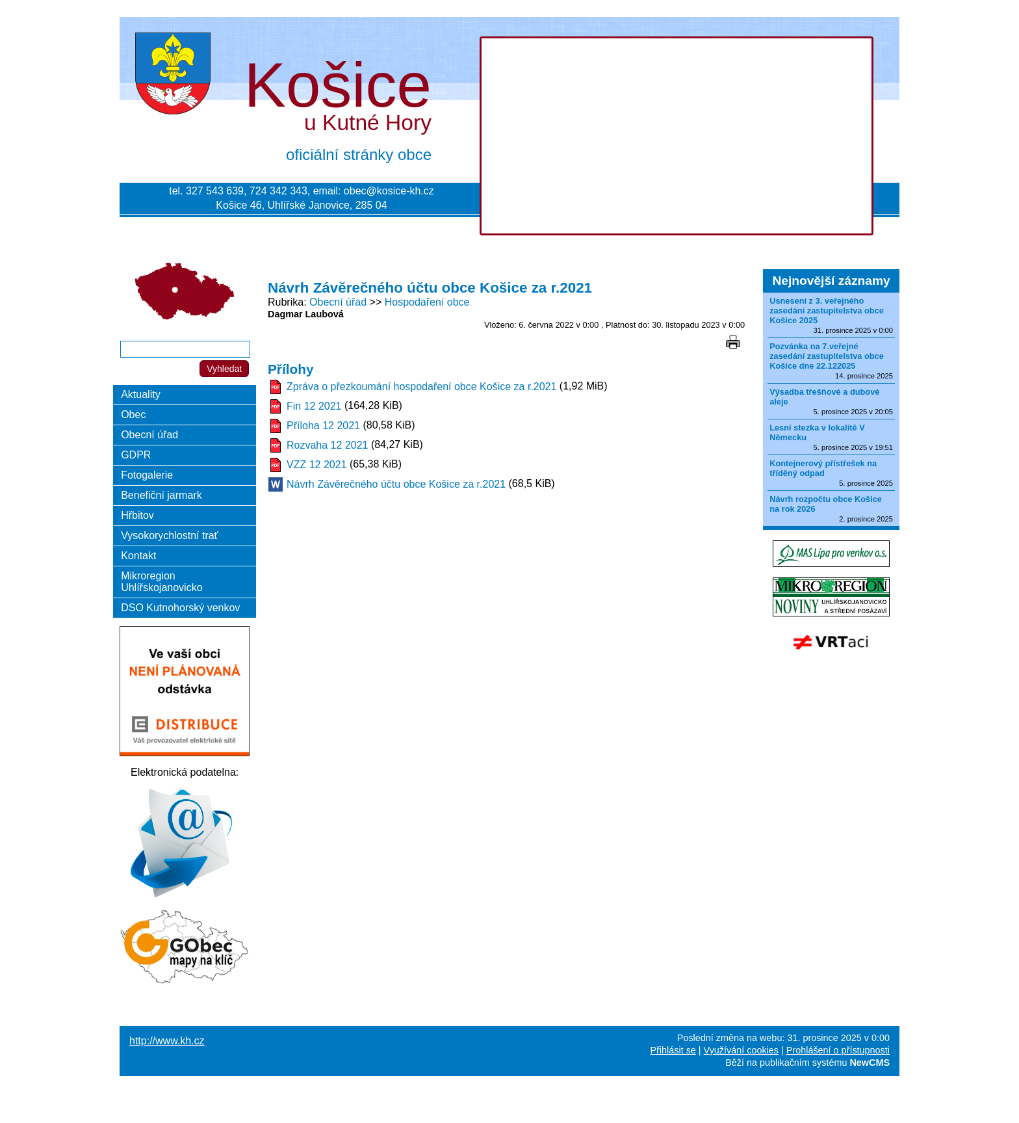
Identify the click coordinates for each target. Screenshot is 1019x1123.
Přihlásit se (672, 1050)
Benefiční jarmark (161, 495)
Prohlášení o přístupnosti (838, 1050)
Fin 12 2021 (314, 406)
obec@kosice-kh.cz (389, 190)
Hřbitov (137, 515)
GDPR (136, 454)
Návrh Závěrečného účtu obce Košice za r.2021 (396, 484)
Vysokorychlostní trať (169, 535)
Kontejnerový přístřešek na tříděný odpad (823, 468)
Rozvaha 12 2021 (327, 445)
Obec (133, 414)
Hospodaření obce (427, 302)
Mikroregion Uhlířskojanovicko (161, 581)
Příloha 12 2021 (323, 425)
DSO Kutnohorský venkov (180, 607)
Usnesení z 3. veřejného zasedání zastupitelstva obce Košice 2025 (826, 310)
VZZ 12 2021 (317, 464)
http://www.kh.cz (167, 1040)
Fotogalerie (147, 475)
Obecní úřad (338, 302)
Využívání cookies (741, 1050)
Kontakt (138, 555)
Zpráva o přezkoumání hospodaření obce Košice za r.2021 (421, 386)
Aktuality (140, 394)
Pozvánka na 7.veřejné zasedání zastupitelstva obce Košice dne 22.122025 (826, 356)
